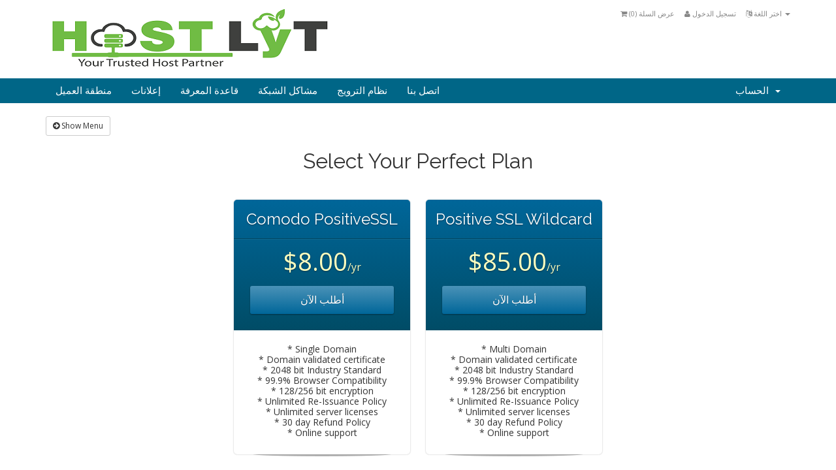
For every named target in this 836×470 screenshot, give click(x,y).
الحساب (757, 91)
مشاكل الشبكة (287, 91)
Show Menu (78, 125)
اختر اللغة (768, 13)
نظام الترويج (362, 91)
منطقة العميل (84, 91)
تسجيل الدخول (710, 13)
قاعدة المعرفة (209, 91)
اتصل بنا (423, 91)
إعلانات (146, 91)
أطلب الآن (322, 299)
